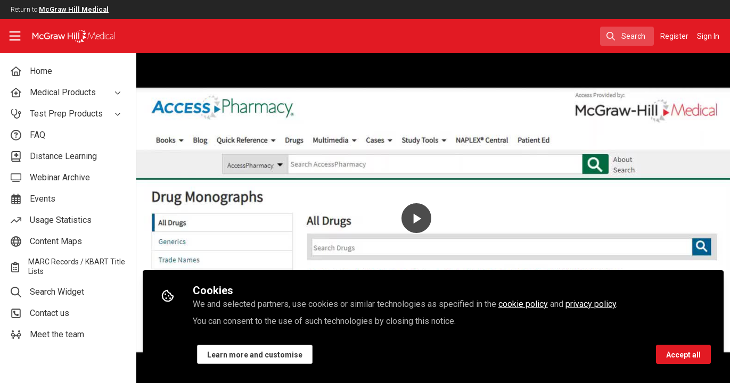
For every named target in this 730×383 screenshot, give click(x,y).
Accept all (683, 355)
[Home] (66, 36)
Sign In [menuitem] (708, 36)
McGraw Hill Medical (74, 9)
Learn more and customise (254, 355)
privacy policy (590, 304)
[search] (627, 36)
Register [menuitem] (674, 36)
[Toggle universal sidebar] (15, 36)
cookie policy (523, 304)
